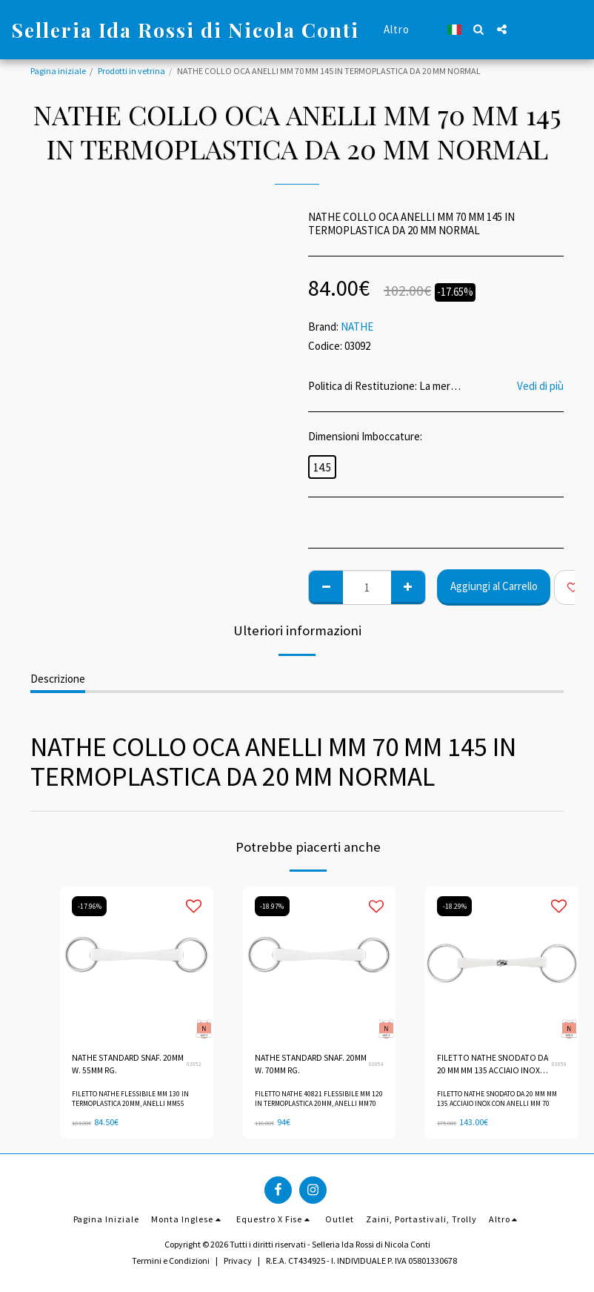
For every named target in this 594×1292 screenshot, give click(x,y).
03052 (194, 1064)
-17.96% (90, 905)
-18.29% (455, 905)
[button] (479, 29)
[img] (136, 963)
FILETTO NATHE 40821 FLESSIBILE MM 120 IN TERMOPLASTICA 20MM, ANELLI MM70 (319, 1099)
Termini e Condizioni (171, 1259)
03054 (376, 1064)
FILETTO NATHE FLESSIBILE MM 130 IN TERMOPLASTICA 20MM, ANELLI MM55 (130, 1099)
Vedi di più (540, 386)
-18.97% (273, 905)
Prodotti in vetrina (131, 70)
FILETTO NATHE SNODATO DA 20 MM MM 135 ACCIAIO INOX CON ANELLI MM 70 (493, 1066)
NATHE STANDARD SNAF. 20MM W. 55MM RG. (118, 1065)
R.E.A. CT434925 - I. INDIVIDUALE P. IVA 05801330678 (361, 1259)
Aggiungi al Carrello (494, 586)
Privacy (238, 1259)
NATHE (357, 326)
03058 (559, 1064)
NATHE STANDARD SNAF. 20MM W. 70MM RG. (301, 1065)
